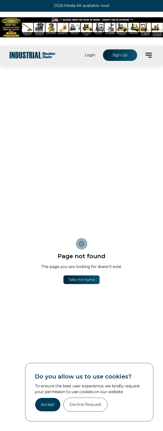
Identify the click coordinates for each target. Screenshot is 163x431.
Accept (48, 404)
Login (90, 55)
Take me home (81, 280)
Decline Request (85, 404)
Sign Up (120, 55)
